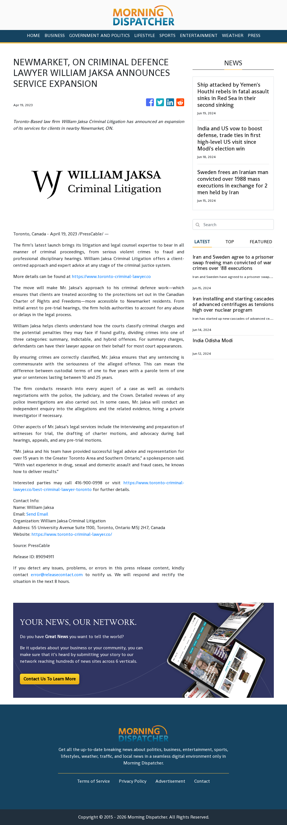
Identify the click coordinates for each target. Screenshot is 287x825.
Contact (202, 781)
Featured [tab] (261, 242)
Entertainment (198, 35)
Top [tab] (229, 242)
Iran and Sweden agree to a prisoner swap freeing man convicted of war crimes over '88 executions (233, 262)
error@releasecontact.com (57, 575)
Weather (232, 35)
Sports (167, 35)
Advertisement (170, 781)
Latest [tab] (202, 242)
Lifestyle (144, 35)
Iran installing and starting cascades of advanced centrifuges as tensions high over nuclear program (233, 304)
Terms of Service (93, 781)
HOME (33, 35)
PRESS (254, 35)
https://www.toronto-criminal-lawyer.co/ (71, 534)
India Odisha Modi (213, 340)
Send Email (37, 514)
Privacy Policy (132, 781)
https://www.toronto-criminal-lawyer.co (111, 276)
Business (55, 35)
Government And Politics (99, 35)
